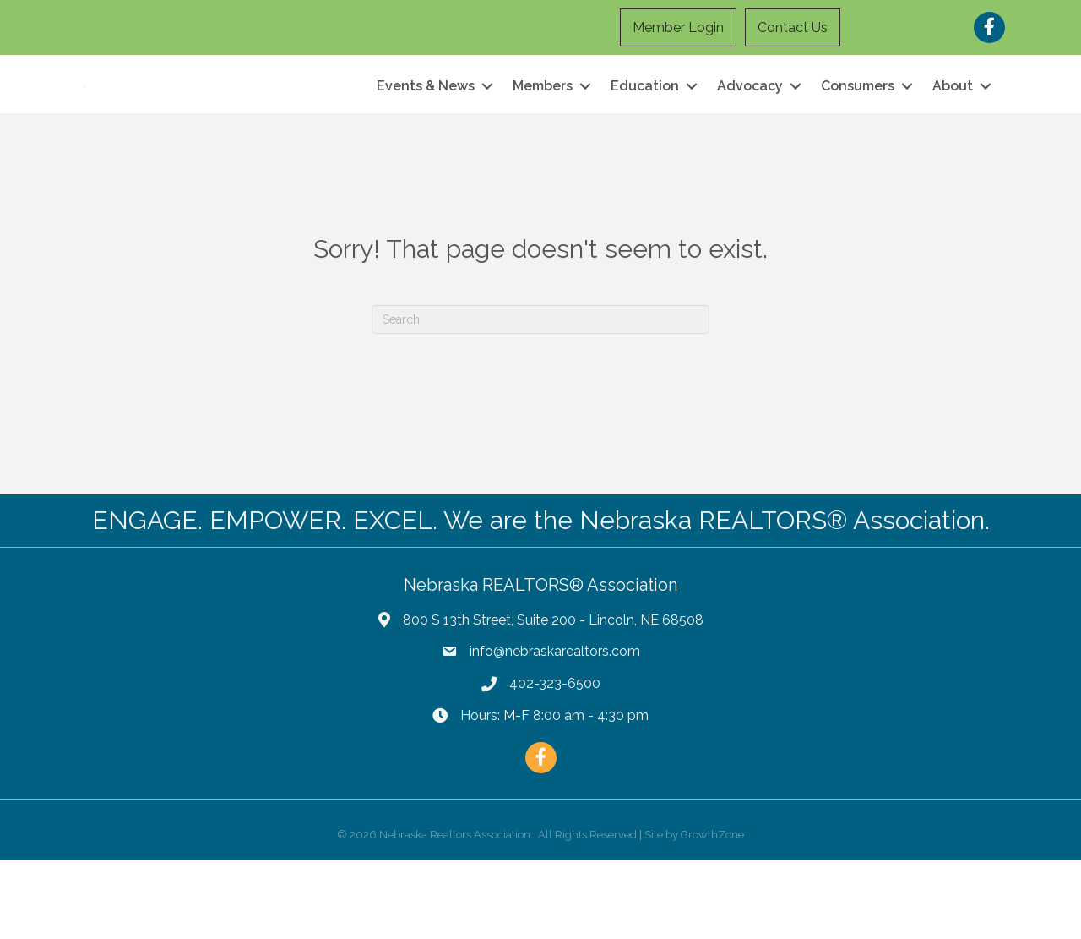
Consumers (857, 125)
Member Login (679, 27)
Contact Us (793, 27)
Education (645, 125)
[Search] (540, 398)
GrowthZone (712, 913)
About (952, 125)
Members (543, 125)
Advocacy (750, 125)
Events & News (426, 125)
